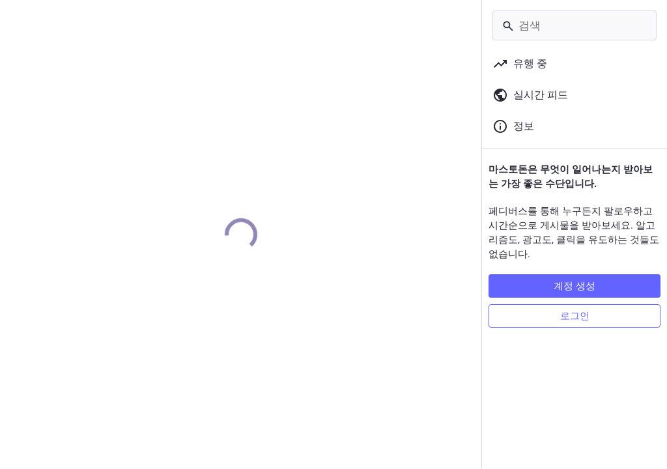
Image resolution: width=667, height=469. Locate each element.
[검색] (574, 25)
